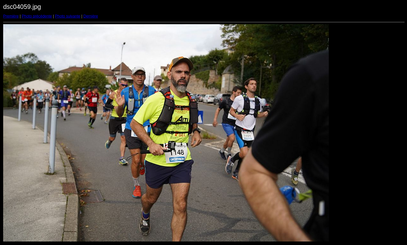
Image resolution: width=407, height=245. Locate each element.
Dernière (90, 16)
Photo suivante (67, 16)
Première (11, 16)
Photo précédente (37, 16)
